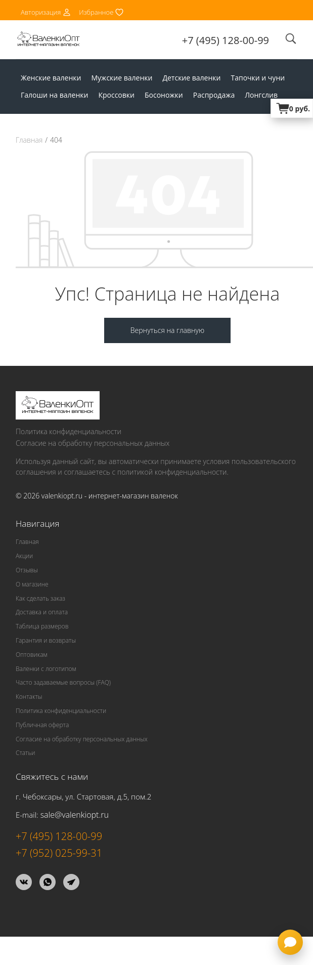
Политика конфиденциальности (68, 431)
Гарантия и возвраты (46, 640)
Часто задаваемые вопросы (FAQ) (63, 682)
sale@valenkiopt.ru (74, 814)
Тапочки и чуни (258, 77)
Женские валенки (51, 77)
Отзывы (27, 570)
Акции (24, 556)
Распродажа (214, 95)
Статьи (25, 752)
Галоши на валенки (54, 95)
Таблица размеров (42, 626)
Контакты (29, 696)
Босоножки (164, 95)
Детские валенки (191, 77)
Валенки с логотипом (46, 668)
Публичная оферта (42, 725)
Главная (29, 140)
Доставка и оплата (42, 612)
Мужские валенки (121, 77)
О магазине (32, 584)
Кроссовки (116, 95)
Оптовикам (32, 654)
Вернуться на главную (167, 330)
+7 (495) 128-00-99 (225, 40)
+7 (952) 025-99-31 (59, 853)
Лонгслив (261, 95)
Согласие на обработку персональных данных (92, 443)
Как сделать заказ (40, 598)
